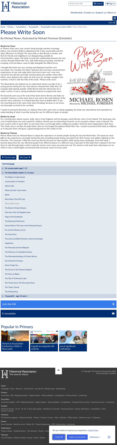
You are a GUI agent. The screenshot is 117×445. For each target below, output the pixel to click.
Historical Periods (25, 417)
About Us (19, 389)
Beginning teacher (28, 23)
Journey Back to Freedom (15, 181)
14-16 (17, 409)
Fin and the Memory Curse (15, 230)
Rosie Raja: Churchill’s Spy (15, 199)
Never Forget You (11, 265)
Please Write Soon (12, 203)
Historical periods (7, 409)
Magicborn (9, 243)
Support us (101, 13)
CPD (15, 23)
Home (3, 27)
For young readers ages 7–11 (14, 168)
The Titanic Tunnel (12, 287)
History (41, 431)
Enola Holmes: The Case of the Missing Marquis (23, 226)
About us (111, 13)
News (12, 389)
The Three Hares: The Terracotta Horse (20, 283)
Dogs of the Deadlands (14, 217)
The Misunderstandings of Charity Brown (21, 256)
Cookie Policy (93, 430)
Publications (91, 18)
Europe (29, 438)
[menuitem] (7, 18)
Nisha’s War (9, 186)
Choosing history (67, 409)
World (36, 438)
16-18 (23, 409)
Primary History (89, 23)
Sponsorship (60, 424)
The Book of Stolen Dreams (15, 208)
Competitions (75, 23)
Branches (63, 417)
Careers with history (82, 409)
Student (37, 18)
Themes (36, 417)
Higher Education (55, 18)
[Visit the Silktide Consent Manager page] (109, 437)
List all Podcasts (7, 438)
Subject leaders (44, 23)
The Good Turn (10, 234)
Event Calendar (6, 424)
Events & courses (7, 411)
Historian (74, 18)
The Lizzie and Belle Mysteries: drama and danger (24, 239)
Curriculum (6, 23)
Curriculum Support (8, 402)
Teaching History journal (81, 402)
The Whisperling (11, 292)
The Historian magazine (9, 417)
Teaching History (20, 431)
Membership (76, 13)
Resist (7, 195)
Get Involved (28, 389)
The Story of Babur (12, 274)
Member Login (49, 389)
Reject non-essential (77, 437)
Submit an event (85, 417)
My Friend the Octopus (14, 261)
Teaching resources (98, 402)
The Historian (32, 431)
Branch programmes (43, 424)
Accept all (59, 437)
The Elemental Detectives (15, 221)
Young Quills (33, 27)
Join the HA (39, 389)
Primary (7, 18)
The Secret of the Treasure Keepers (18, 270)
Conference (83, 395)
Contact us (89, 13)
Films (104, 409)
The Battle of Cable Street (15, 177)
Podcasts (107, 18)
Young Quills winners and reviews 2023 (56, 27)
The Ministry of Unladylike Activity (18, 252)
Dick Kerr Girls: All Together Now (18, 212)
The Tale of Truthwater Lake (15, 278)
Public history (73, 417)
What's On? (30, 424)
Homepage (5, 389)
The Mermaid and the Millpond (17, 248)
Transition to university (51, 409)
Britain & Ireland (20, 438)
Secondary (22, 18)
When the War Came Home (15, 190)
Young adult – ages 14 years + (15, 296)
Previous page (8, 157)
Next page (25, 157)
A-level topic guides (34, 409)
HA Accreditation (59, 23)
